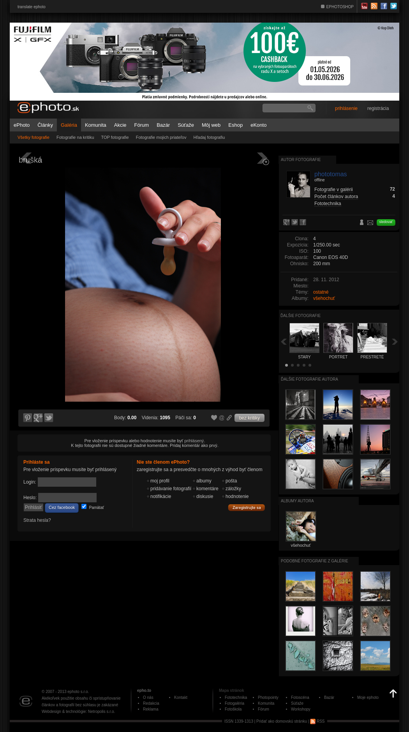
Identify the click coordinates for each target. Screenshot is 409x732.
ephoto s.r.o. (78, 691)
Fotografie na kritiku (75, 137)
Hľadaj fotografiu (209, 137)
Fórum (141, 125)
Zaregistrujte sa (246, 507)
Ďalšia (394, 341)
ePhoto (22, 125)
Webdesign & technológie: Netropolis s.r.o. (78, 711)
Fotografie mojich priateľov (161, 137)
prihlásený (194, 440)
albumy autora (297, 501)
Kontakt (180, 697)
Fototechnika (327, 203)
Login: (29, 482)
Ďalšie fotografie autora (309, 379)
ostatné (320, 292)
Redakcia (151, 703)
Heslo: (30, 497)
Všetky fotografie (33, 137)
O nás (148, 697)
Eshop (235, 125)
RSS (317, 721)
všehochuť (324, 298)
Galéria (69, 125)
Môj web (211, 125)
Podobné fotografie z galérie (314, 561)
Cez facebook (62, 507)
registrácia (378, 108)
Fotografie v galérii (333, 189)
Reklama (150, 709)
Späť (283, 341)
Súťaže (186, 125)
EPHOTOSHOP (340, 7)
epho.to (144, 690)
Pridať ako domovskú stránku (281, 721)
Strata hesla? (37, 520)
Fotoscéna (300, 697)
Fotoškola (233, 709)
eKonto (258, 125)
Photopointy (268, 697)
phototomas (330, 174)
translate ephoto (32, 7)
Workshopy (300, 709)
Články (45, 125)
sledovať (386, 222)
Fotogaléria (234, 703)
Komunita (95, 125)
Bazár (163, 125)
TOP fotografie (115, 137)
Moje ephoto (368, 697)
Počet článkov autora (336, 196)
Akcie (120, 125)
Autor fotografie (301, 160)
